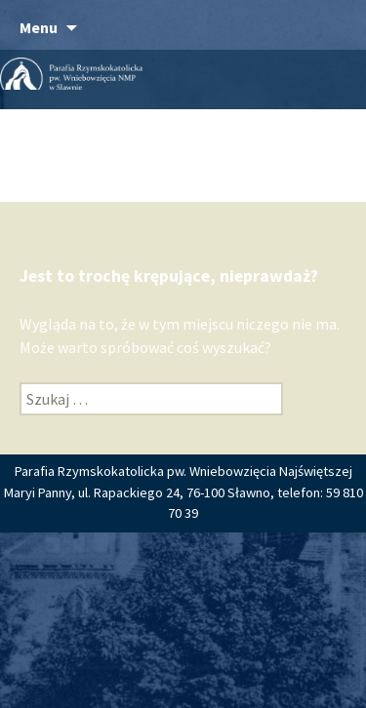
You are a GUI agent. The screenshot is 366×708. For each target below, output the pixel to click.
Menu (39, 27)
